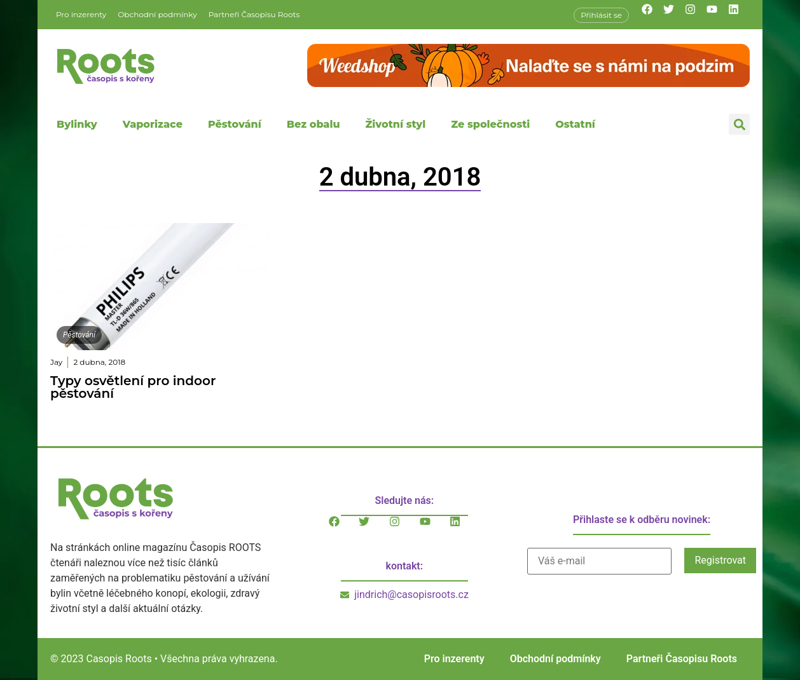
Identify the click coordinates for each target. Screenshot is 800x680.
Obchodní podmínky (157, 14)
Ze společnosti (490, 124)
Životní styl (395, 124)
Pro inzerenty (81, 14)
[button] (739, 124)
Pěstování (234, 124)
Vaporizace (153, 124)
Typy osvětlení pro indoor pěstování (133, 387)
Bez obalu (313, 124)
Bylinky (77, 124)
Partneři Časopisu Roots (254, 14)
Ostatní (575, 124)
